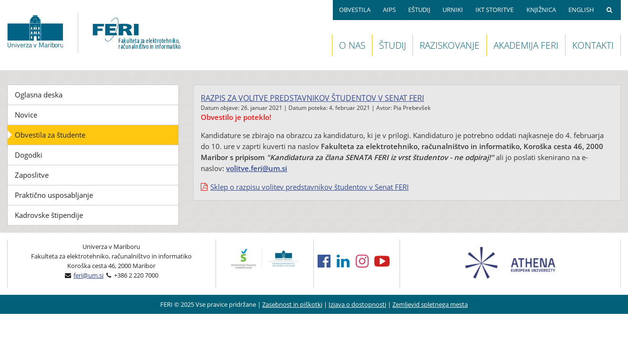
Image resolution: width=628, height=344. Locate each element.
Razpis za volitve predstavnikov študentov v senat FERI (312, 98)
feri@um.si (88, 275)
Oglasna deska (38, 94)
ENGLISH (581, 9)
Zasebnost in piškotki (292, 304)
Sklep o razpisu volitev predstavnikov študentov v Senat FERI (309, 187)
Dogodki (28, 155)
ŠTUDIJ (392, 45)
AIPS (389, 9)
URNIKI (453, 9)
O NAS (352, 45)
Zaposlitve (32, 175)
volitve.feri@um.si (256, 168)
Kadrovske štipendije (49, 215)
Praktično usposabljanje (54, 195)
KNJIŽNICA (541, 9)
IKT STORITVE (494, 9)
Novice (26, 114)
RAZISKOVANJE (450, 45)
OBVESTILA (355, 9)
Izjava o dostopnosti (357, 304)
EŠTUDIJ (419, 9)
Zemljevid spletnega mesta (430, 304)
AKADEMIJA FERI (526, 45)
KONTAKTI (593, 45)
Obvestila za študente (50, 135)
